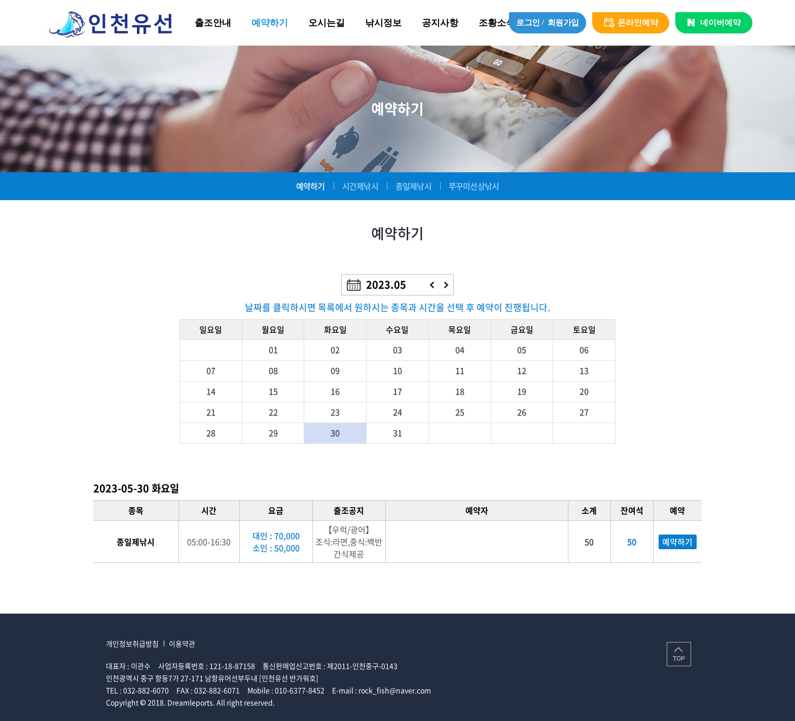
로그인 (528, 22)
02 (335, 350)
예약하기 (269, 23)
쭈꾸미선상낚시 (474, 186)
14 (210, 391)
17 (397, 391)
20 (584, 391)
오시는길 (326, 23)
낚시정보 (383, 23)
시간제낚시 (360, 186)
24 (397, 412)
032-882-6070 (146, 690)
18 (459, 391)
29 (273, 433)
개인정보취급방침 (132, 643)
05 (521, 350)
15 (273, 391)
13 (584, 370)
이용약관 (182, 643)
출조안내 (213, 23)
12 (521, 370)
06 (584, 350)
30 (335, 433)
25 (459, 412)
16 (335, 391)
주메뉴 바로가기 (0, 0)
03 (397, 350)
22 (273, 412)
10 (397, 370)
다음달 (446, 285)
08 (273, 370)
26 (521, 412)
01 (273, 350)
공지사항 (440, 23)
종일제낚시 (413, 186)
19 (521, 391)
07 (210, 370)
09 (335, 370)
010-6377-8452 (299, 690)
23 (335, 412)
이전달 (431, 285)
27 (584, 412)
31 (397, 433)
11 (459, 370)
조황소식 (497, 23)
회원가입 (563, 22)
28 (210, 433)
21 (210, 412)
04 (459, 350)
